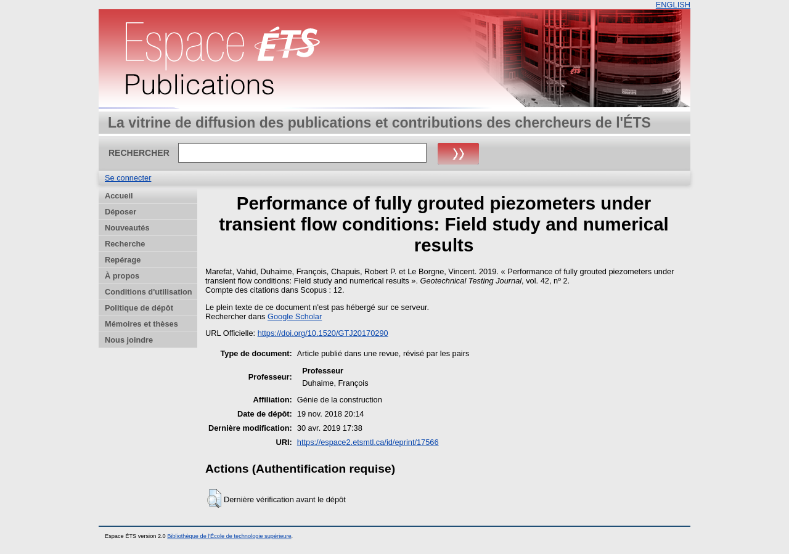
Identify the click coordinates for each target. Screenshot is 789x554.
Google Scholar (295, 316)
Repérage (123, 259)
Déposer (120, 211)
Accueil (119, 195)
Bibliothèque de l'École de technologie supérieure (229, 536)
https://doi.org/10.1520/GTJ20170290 (323, 333)
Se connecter (128, 177)
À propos (122, 275)
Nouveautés (127, 227)
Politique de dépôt (139, 307)
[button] (214, 498)
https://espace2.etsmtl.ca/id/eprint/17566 (368, 442)
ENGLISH (673, 4)
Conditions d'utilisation (148, 291)
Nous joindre (129, 339)
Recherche (125, 243)
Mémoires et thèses (141, 323)
